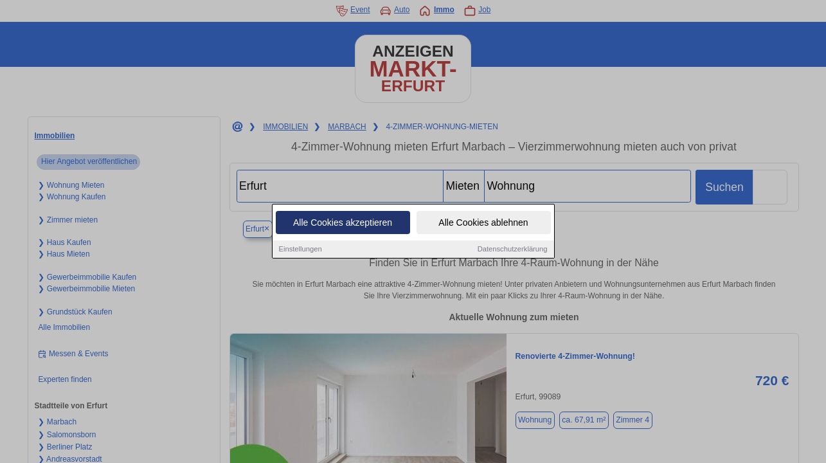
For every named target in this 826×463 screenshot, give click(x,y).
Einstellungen (300, 249)
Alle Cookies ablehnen (483, 223)
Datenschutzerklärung (513, 249)
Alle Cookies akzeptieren (342, 223)
